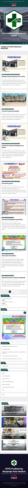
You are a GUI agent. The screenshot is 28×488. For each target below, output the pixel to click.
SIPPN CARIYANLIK (14, 3)
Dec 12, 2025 (6, 448)
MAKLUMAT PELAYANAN (9, 255)
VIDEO (3, 389)
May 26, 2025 (5, 149)
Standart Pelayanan (6, 384)
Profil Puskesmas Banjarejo (15, 74)
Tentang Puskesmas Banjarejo (10, 111)
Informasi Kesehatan (6, 375)
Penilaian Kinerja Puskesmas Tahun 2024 (13, 76)
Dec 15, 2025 (6, 437)
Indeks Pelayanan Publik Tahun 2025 (9, 355)
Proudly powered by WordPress (8, 482)
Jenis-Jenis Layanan (7, 183)
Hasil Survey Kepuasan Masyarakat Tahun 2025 (12, 358)
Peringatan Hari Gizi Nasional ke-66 (9, 346)
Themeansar (23, 482)
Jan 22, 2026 (6, 414)
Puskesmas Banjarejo (14, 78)
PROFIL (23, 1)
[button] (23, 43)
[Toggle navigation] (26, 43)
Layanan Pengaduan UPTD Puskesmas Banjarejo (13, 1)
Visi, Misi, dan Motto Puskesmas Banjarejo (13, 277)
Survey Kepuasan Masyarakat (8, 387)
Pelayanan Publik (7, 74)
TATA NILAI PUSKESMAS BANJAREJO (12, 219)
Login (3, 394)
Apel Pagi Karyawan (6, 349)
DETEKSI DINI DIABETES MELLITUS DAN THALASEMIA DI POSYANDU (13, 434)
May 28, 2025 (5, 78)
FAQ (3, 1)
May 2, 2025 (5, 185)
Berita (3, 74)
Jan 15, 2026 (6, 425)
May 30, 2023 (5, 221)
